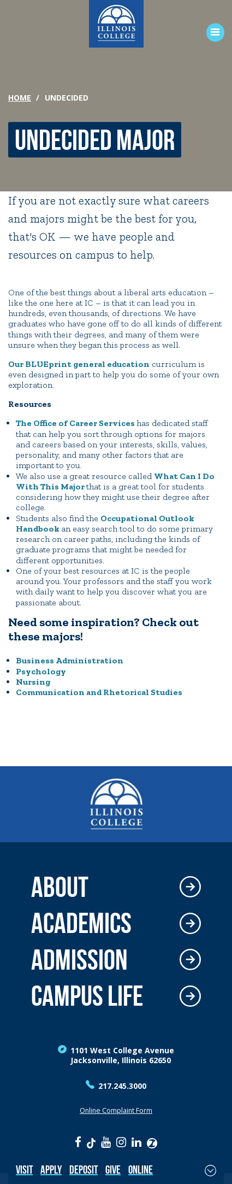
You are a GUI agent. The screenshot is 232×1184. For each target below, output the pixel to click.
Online (140, 1169)
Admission (79, 960)
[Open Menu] (211, 33)
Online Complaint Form (116, 1110)
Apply (51, 1169)
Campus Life (87, 996)
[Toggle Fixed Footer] (210, 1170)
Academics (81, 923)
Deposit (83, 1169)
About (59, 887)
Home (19, 97)
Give (113, 1169)
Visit (24, 1169)
